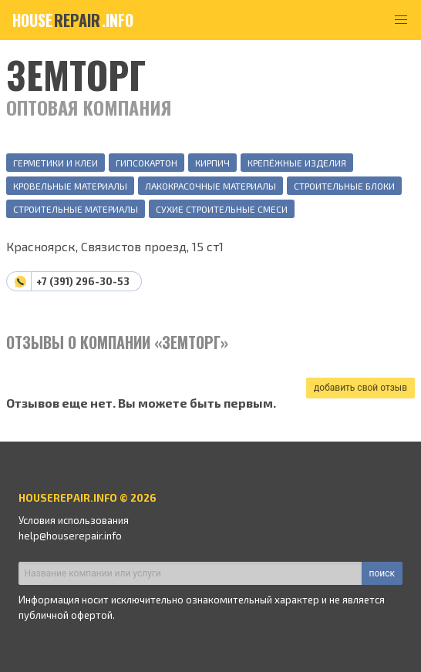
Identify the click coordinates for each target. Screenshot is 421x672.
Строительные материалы (75, 208)
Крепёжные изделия (297, 162)
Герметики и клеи (55, 162)
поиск (382, 573)
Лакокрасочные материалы (210, 185)
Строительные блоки (344, 185)
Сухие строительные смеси (222, 208)
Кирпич (212, 162)
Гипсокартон (146, 162)
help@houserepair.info (70, 535)
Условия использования (74, 520)
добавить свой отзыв (360, 387)
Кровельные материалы (70, 185)
